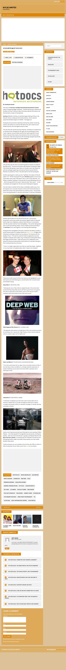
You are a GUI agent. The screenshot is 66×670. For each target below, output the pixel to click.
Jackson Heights (31, 495)
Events (48, 109)
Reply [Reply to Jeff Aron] (7, 563)
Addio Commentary (51, 94)
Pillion (49, 83)
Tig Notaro (28, 510)
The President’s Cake (53, 71)
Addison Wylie (19, 63)
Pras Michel (20, 502)
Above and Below (27, 484)
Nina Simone (33, 499)
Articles (48, 97)
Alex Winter (7, 488)
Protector (56, 1)
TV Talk (48, 130)
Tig (22, 510)
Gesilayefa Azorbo (26, 492)
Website (5, 648)
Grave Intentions (53, 159)
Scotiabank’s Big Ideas (19, 506)
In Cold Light (51, 77)
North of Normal (57, 149)
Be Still (54, 151)
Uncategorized (50, 133)
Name (4, 640)
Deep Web (33, 488)
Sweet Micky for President (11, 510)
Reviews (48, 124)
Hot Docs (22, 495)
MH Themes (61, 665)
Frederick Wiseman (14, 492)
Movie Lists (49, 115)
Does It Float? (49, 106)
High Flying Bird (17, 539)
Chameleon (26, 488)
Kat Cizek (6, 499)
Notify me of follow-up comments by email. (15, 655)
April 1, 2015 (9, 63)
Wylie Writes (25, 513)
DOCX (5, 492)
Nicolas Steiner (23, 499)
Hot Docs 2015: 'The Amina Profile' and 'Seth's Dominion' (23, 580)
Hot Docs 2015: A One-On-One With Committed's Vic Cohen (24, 605)
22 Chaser (51, 167)
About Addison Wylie (8, 16)
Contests (48, 100)
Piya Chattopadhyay (9, 502)
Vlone (62, 667)
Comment (5, 631)
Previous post (8, 521)
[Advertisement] (33, 30)
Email (4, 644)
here (28, 455)
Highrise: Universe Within (11, 495)
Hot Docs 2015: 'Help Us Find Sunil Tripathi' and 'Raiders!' (24, 619)
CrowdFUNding (50, 103)
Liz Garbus (14, 499)
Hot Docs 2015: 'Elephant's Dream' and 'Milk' (20, 599)
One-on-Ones (49, 118)
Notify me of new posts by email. (12, 657)
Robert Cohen (30, 241)
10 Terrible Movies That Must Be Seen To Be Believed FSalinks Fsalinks (54, 170)
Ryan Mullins (7, 506)
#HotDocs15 (16, 484)
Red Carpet (49, 121)
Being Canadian (17, 488)
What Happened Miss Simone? (12, 513)
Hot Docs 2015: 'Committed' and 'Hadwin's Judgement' (23, 574)
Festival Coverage (18, 68)
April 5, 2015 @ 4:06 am (17, 553)
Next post (38, 521)
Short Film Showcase (51, 127)
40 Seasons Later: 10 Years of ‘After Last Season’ (53, 175)
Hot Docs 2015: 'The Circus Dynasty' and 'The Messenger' (24, 586)
